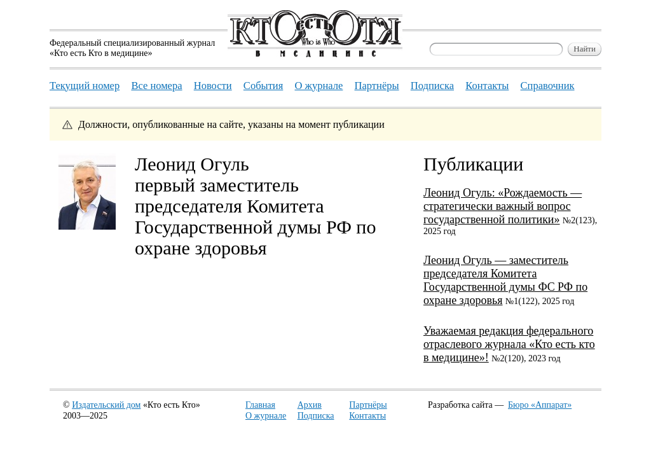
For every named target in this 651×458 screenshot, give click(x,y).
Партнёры (368, 405)
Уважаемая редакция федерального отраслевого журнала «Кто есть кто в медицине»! (509, 344)
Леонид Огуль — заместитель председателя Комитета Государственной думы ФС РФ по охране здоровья (505, 280)
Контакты (367, 415)
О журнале (265, 415)
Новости (213, 86)
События (263, 86)
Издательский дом (106, 405)
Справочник (548, 86)
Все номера (156, 86)
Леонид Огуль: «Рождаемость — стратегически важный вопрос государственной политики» (502, 206)
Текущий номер (85, 86)
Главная (260, 405)
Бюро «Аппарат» (540, 405)
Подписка (316, 415)
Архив (310, 405)
